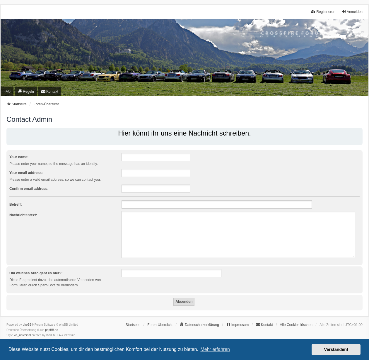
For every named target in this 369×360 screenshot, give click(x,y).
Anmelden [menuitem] (352, 11)
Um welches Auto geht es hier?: (36, 273)
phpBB (27, 324)
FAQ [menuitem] (7, 91)
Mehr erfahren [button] (215, 349)
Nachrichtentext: (23, 215)
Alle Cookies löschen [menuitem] (296, 325)
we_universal (22, 335)
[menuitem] (26, 91)
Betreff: (15, 204)
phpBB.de (51, 330)
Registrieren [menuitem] (323, 11)
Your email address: (26, 173)
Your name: (18, 157)
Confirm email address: (28, 189)
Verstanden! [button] (336, 349)
